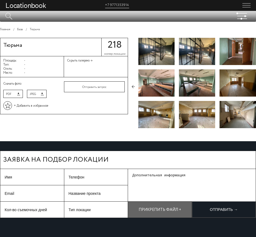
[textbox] (128, 16)
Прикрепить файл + (160, 210)
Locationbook (25, 5)
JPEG (33, 94)
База (20, 29)
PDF (8, 94)
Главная (5, 29)
